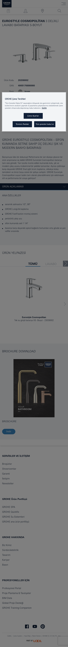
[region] (34, 112)
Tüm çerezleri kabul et (45, 124)
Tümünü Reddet (22, 124)
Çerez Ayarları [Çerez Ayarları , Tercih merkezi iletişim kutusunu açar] (33, 116)
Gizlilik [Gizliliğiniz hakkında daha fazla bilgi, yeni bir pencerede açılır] (44, 108)
